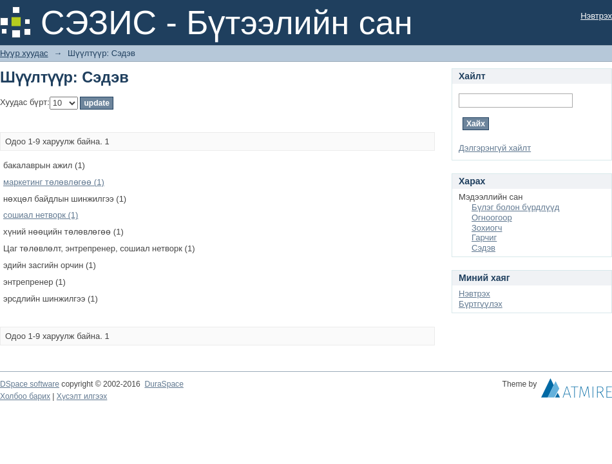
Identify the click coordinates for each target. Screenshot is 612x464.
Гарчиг (484, 237)
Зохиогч (487, 228)
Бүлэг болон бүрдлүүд (515, 207)
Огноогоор (492, 217)
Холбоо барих (25, 396)
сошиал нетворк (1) (40, 215)
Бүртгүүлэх (480, 304)
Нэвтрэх (596, 16)
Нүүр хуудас (24, 53)
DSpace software (29, 384)
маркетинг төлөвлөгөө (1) (53, 182)
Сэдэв (483, 248)
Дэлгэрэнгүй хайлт (495, 148)
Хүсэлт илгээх (82, 396)
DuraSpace (163, 384)
